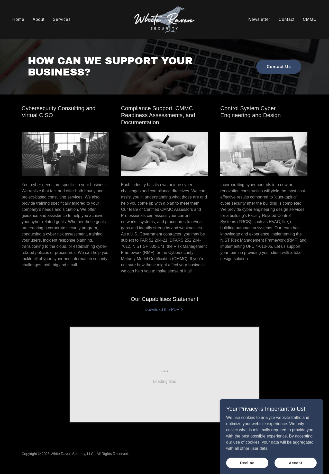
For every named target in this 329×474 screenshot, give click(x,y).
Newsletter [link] (259, 19)
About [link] (39, 19)
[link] (164, 19)
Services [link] (62, 19)
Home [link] (18, 19)
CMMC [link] (310, 19)
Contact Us (279, 66)
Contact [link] (287, 19)
